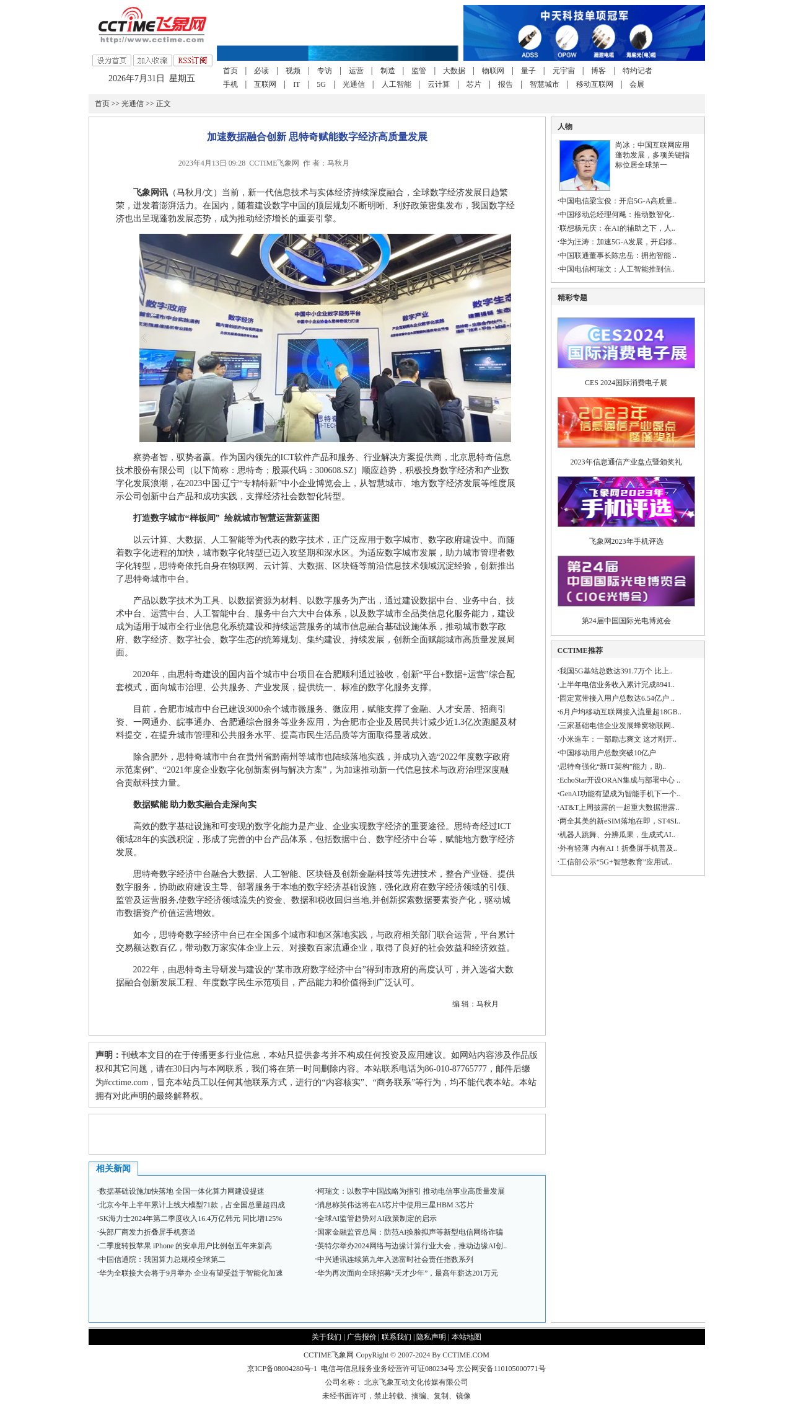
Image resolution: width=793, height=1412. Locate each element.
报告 (505, 84)
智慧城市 (544, 84)
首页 (230, 70)
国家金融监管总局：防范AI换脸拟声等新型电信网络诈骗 (410, 1232)
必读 (261, 70)
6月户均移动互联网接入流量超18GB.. (620, 712)
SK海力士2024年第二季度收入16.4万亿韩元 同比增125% (190, 1218)
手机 (230, 84)
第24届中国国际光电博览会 (626, 620)
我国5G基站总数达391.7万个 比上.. (616, 671)
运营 (356, 70)
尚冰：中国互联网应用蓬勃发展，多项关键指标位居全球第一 (652, 155)
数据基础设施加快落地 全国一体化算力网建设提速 (182, 1191)
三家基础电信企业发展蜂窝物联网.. (617, 725)
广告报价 (362, 1337)
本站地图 (466, 1337)
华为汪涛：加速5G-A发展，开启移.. (618, 242)
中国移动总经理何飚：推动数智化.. (617, 214)
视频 (293, 70)
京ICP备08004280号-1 (282, 1368)
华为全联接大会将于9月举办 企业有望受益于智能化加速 (191, 1273)
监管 (418, 70)
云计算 (438, 84)
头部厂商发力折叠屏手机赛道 (147, 1232)
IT (296, 84)
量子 (528, 70)
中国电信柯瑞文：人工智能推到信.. (617, 269)
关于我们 (326, 1337)
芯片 (474, 84)
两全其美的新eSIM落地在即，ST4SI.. (619, 821)
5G (321, 84)
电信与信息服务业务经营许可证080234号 (389, 1368)
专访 (324, 70)
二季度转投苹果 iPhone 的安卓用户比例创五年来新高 (185, 1245)
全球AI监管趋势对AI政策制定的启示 (377, 1218)
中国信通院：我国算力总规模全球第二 (162, 1259)
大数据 (454, 70)
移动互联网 (594, 84)
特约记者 (637, 70)
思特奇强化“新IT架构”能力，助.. (612, 766)
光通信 (354, 84)
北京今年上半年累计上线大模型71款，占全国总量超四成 (192, 1205)
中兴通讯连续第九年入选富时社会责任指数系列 (395, 1259)
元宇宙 (564, 70)
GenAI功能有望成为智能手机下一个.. (619, 793)
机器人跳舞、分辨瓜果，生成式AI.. (617, 834)
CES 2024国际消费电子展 (626, 382)
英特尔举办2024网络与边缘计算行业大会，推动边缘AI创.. (412, 1245)
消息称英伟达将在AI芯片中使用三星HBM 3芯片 (395, 1205)
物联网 (493, 70)
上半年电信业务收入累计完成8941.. (617, 684)
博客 (598, 70)
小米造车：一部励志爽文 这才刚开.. (618, 739)
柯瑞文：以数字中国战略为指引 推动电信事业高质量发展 (411, 1191)
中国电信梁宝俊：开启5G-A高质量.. (618, 201)
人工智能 (396, 84)
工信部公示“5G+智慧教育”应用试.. (615, 862)
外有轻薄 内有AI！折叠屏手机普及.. (618, 848)
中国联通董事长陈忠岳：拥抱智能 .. (618, 255)
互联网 (265, 84)
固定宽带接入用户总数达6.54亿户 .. (617, 698)
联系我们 (396, 1337)
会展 (636, 84)
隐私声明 (431, 1337)
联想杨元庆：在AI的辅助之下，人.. (617, 228)
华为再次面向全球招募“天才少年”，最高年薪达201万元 (408, 1273)
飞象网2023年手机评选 (626, 541)
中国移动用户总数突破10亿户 (607, 752)
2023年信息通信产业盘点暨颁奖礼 (626, 462)
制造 (387, 70)
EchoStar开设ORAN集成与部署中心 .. (619, 780)
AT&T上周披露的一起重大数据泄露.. (619, 807)
